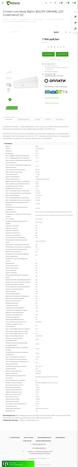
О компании (14, 437)
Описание (8, 119)
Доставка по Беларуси (51, 71)
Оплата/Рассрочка (43, 441)
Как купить (28, 437)
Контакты (27, 441)
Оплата (48, 119)
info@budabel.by (40, 448)
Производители (44, 437)
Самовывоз (60, 437)
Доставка (59, 119)
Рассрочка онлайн (52, 98)
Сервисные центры (51, 103)
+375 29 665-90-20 (39, 444)
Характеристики (23, 119)
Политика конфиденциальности (40, 464)
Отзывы (37, 119)
